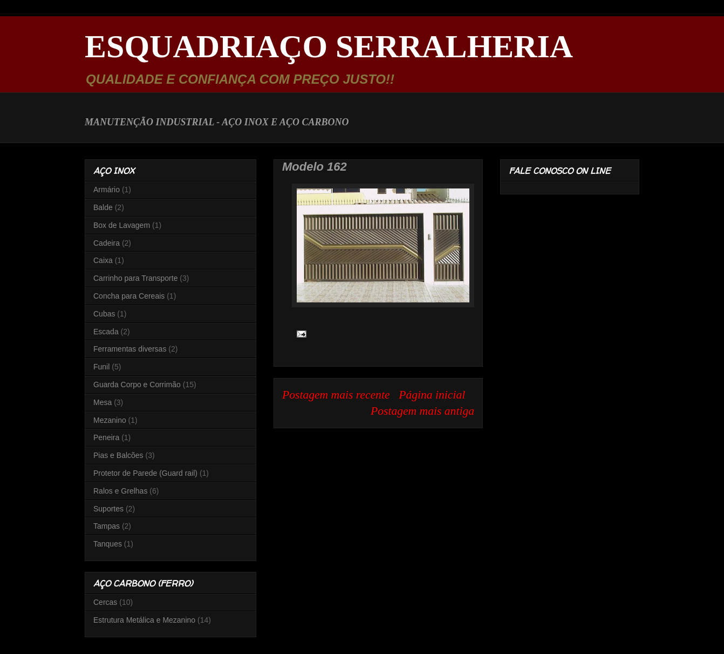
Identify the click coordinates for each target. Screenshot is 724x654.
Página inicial (432, 394)
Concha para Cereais (129, 296)
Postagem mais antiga (422, 410)
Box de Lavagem (121, 225)
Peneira (106, 437)
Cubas (104, 313)
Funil (101, 366)
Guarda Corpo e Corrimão (137, 384)
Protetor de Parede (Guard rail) (145, 473)
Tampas (106, 526)
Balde (103, 207)
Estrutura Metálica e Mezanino (144, 620)
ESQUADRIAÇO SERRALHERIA (329, 46)
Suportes (108, 508)
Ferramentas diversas (129, 349)
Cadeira (106, 243)
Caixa (103, 260)
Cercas (105, 602)
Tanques (107, 544)
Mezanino (109, 420)
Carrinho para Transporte (135, 278)
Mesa (102, 402)
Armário (106, 189)
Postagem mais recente (336, 394)
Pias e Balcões (118, 455)
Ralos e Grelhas (120, 491)
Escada (106, 331)
